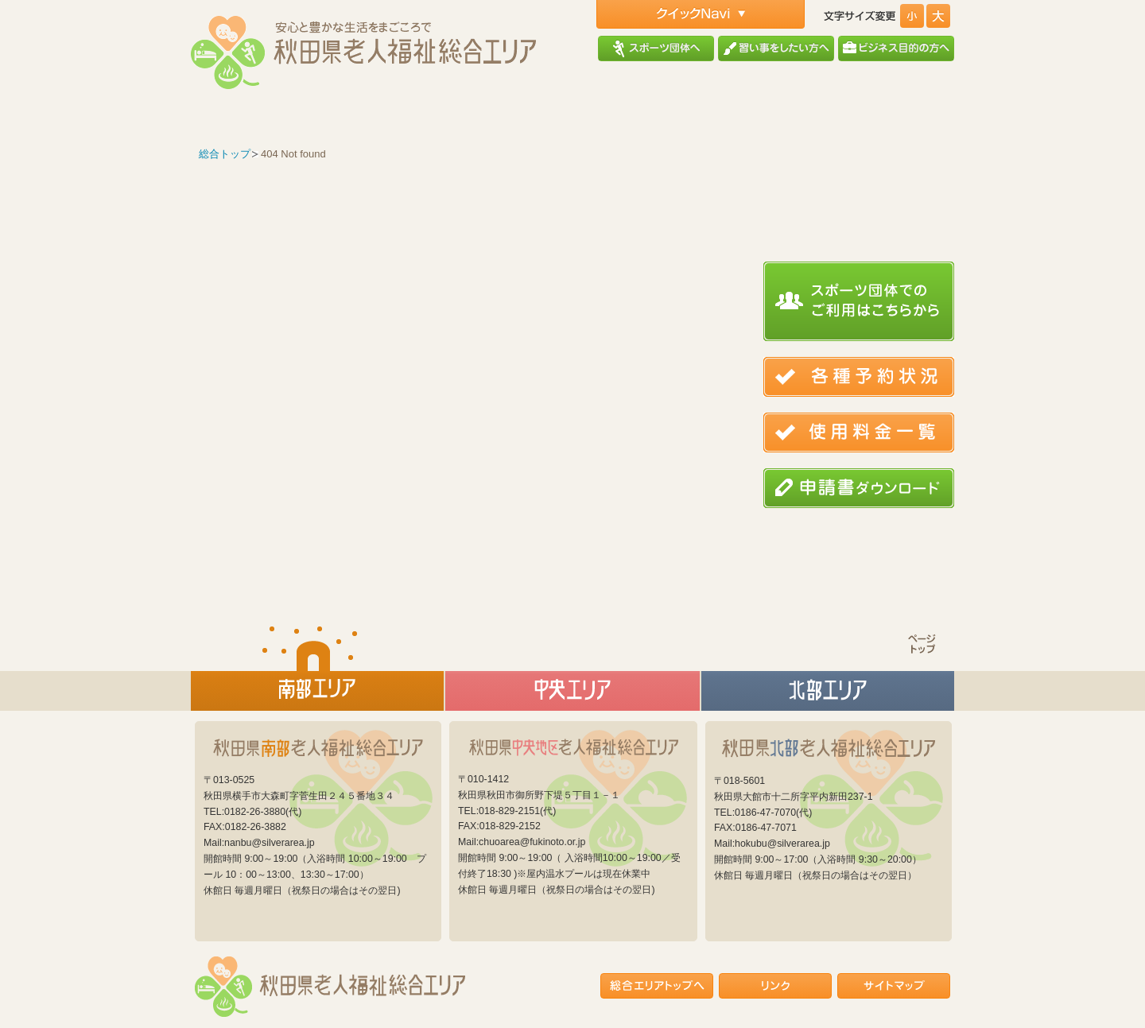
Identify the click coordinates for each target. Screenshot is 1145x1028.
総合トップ (224, 154)
